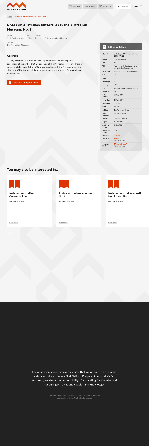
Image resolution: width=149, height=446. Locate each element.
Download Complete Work (23, 82)
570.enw (117, 135)
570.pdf (117, 139)
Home (9, 16)
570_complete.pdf (120, 144)
